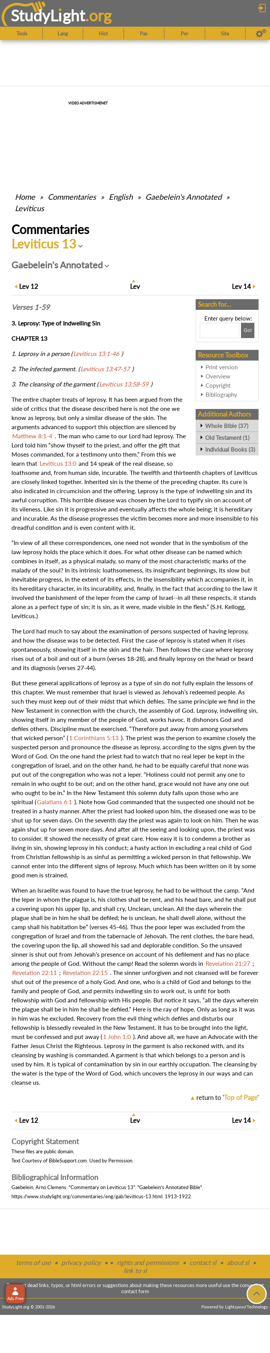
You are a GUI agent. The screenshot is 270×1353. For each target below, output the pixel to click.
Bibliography (221, 394)
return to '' (227, 1097)
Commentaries (72, 196)
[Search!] (247, 330)
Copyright (218, 385)
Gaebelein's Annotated (183, 196)
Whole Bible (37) (226, 425)
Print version (222, 367)
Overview (218, 376)
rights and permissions (148, 1262)
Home (25, 196)
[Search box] (219, 330)
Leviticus (29, 208)
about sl (238, 1262)
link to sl (135, 1270)
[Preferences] (261, 33)
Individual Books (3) (230, 449)
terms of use (33, 1262)
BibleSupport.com (68, 1160)
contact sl (203, 1262)
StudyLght (48, 15)
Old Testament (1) (227, 437)
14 (241, 286)
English (121, 196)
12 (28, 286)
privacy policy (81, 1262)
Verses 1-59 (30, 307)
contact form (135, 1291)
